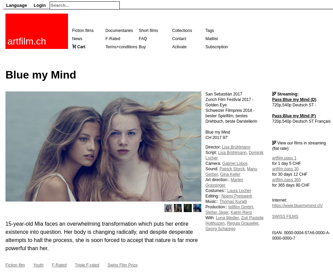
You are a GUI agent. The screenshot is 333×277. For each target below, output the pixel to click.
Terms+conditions (121, 47)
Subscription (216, 47)
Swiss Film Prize (122, 265)
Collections (182, 30)
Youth (38, 265)
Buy (142, 47)
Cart (81, 47)
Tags (209, 30)
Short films (148, 30)
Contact (179, 38)
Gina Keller (230, 174)
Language (16, 5)
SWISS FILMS (285, 216)
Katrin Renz (241, 212)
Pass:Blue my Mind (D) (294, 99)
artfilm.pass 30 (285, 169)
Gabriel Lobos (235, 163)
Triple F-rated (87, 265)
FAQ (143, 38)
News (77, 38)
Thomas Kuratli (233, 201)
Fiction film (15, 265)
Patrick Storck (232, 169)
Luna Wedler (227, 217)
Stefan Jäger (216, 212)
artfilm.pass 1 (284, 158)
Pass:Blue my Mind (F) (294, 116)
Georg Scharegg (220, 228)
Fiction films (83, 30)
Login (40, 5)
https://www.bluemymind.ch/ (297, 205)
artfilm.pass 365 (286, 179)
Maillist (211, 38)
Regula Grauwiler (242, 223)
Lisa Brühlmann (236, 147)
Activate (179, 47)
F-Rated (112, 38)
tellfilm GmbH (240, 207)
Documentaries (119, 30)
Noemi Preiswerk (236, 196)
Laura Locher (239, 190)
